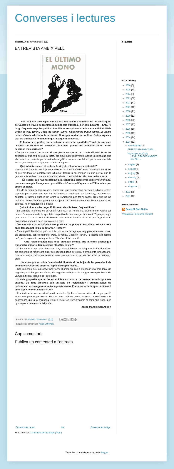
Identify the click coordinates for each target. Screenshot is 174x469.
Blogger (104, 452)
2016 (128, 129)
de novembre (135, 145)
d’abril (131, 182)
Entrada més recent (25, 427)
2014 (128, 137)
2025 (128, 89)
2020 (128, 111)
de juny (132, 173)
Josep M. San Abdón (137, 209)
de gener (133, 186)
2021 (128, 107)
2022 (128, 102)
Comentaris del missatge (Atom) (46, 432)
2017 (128, 124)
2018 (128, 120)
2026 (128, 85)
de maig (132, 177)
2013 (128, 142)
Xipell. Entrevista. (46, 324)
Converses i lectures (65, 18)
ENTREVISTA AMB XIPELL (141, 149)
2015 (128, 133)
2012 (128, 191)
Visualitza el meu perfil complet (137, 214)
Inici (63, 427)
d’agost (132, 164)
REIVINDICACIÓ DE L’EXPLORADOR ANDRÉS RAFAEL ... (142, 156)
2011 (128, 196)
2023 (128, 98)
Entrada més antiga (100, 427)
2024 (128, 94)
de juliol (132, 169)
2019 (128, 116)
